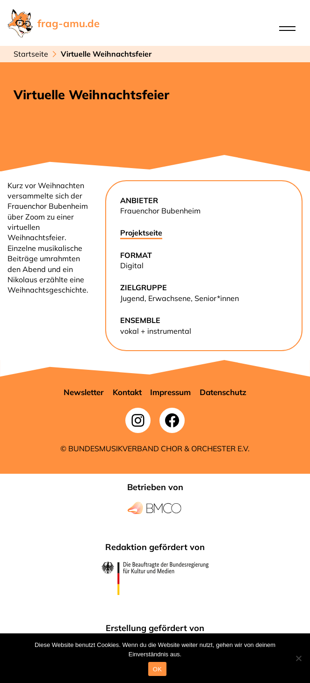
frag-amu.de (68, 23)
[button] (84, 392)
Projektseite (141, 232)
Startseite (31, 54)
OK (157, 669)
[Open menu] (287, 28)
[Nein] (298, 658)
